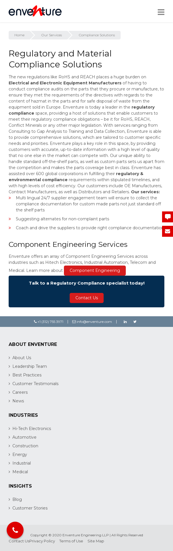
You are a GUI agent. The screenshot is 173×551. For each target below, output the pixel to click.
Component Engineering (95, 270)
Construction (25, 445)
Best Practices (26, 375)
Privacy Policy (42, 541)
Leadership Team (29, 366)
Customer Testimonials (35, 383)
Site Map (96, 541)
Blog (17, 499)
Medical (20, 471)
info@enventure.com (92, 321)
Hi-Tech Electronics (31, 428)
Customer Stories (29, 508)
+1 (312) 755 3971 (48, 321)
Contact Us (86, 297)
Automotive (24, 437)
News (18, 401)
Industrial (21, 463)
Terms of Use (71, 541)
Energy (19, 454)
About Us (21, 357)
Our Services (51, 35)
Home (19, 35)
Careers (20, 392)
